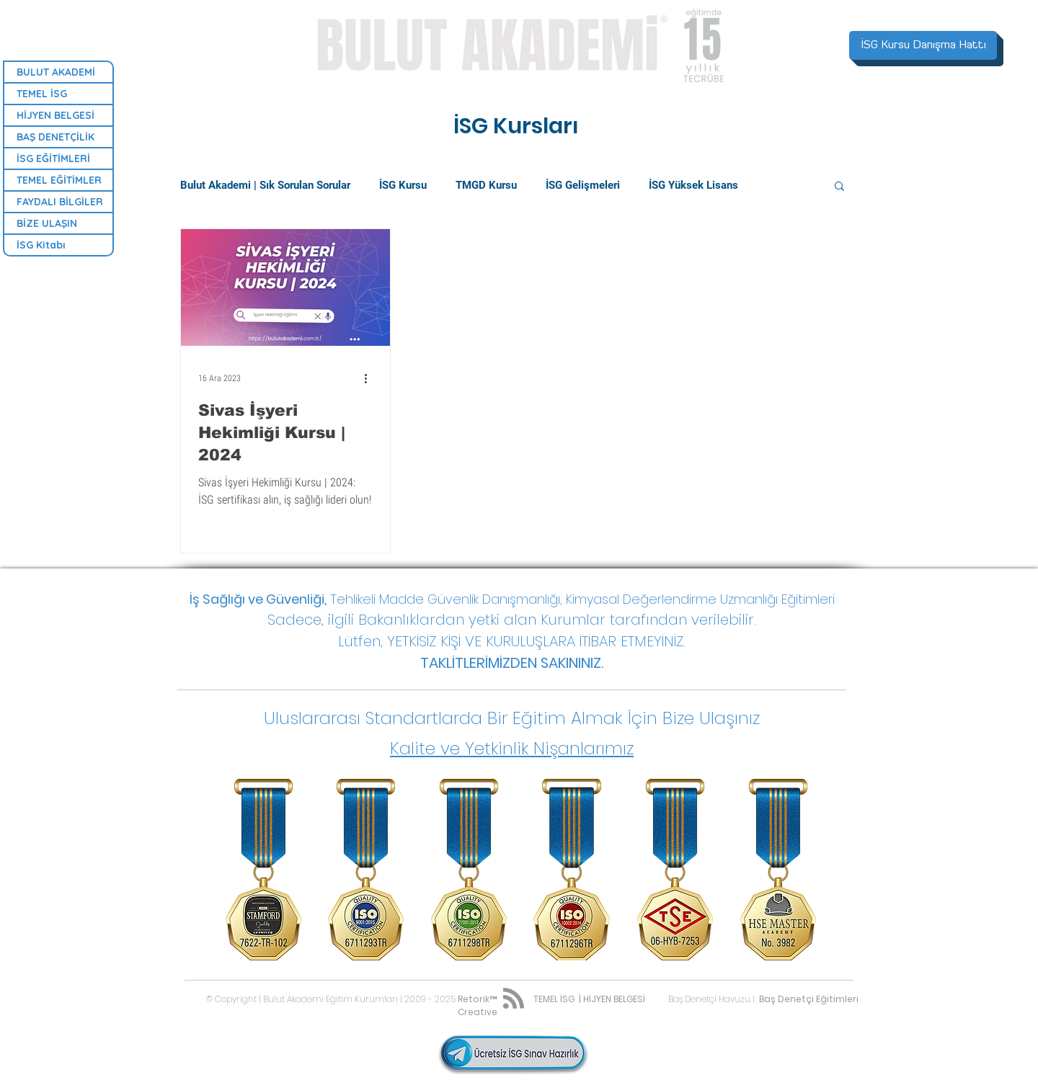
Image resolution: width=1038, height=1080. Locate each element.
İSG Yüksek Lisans (693, 185)
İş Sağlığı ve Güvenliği (257, 599)
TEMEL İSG (42, 93)
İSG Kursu (403, 185)
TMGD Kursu (486, 185)
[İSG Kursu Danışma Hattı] (923, 45)
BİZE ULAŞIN (47, 223)
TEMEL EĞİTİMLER (59, 180)
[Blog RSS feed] (513, 999)
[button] (839, 187)
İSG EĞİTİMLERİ (53, 158)
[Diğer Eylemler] (370, 378)
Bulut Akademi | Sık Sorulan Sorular (265, 185)
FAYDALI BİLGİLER (60, 201)
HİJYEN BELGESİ (55, 115)
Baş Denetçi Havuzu (709, 999)
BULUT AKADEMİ (56, 72)
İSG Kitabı (41, 244)
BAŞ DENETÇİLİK (55, 136)
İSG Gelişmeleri (583, 185)
